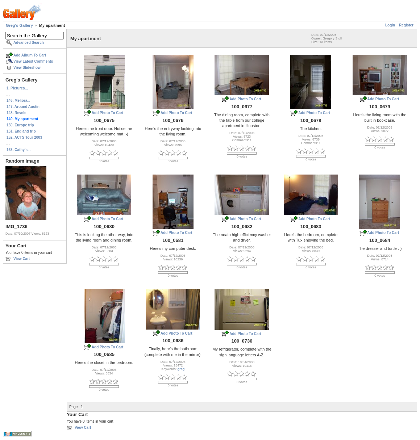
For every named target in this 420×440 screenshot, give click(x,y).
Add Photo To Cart (108, 113)
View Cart (21, 259)
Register (406, 25)
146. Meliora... (18, 100)
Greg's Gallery (19, 25)
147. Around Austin (23, 107)
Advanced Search (28, 43)
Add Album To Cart (29, 55)
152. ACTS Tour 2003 (24, 137)
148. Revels (16, 113)
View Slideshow (27, 68)
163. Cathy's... (18, 150)
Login (390, 25)
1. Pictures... (17, 88)
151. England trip (21, 131)
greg (181, 369)
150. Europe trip (20, 125)
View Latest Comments (33, 61)
